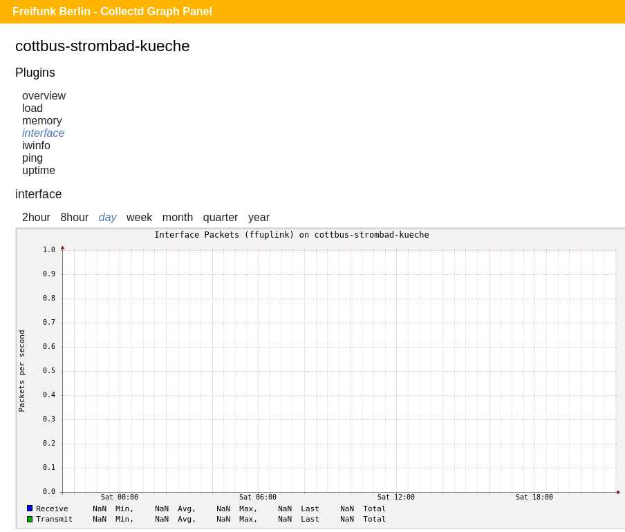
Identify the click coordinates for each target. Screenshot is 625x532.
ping (32, 158)
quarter (221, 217)
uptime (38, 170)
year (259, 217)
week (139, 217)
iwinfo (36, 145)
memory (42, 120)
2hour (36, 217)
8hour (74, 217)
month (177, 217)
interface (43, 133)
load (32, 108)
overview (44, 96)
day (108, 217)
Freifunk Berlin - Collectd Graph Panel (112, 11)
